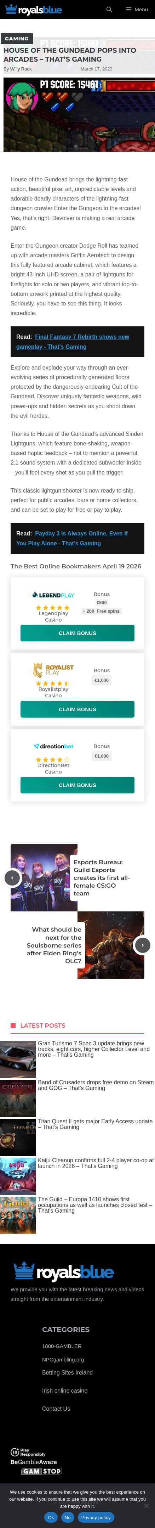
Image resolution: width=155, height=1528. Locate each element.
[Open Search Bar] (109, 9)
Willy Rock (21, 69)
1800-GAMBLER (62, 1346)
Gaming (17, 38)
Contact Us (56, 1409)
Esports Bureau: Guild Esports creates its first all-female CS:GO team (102, 878)
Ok (51, 1517)
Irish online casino (64, 1391)
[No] (146, 1505)
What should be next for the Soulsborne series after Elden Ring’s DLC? (54, 945)
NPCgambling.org (63, 1359)
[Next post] (143, 945)
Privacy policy (96, 1517)
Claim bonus (77, 633)
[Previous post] (12, 878)
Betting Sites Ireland (67, 1373)
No (68, 1517)
